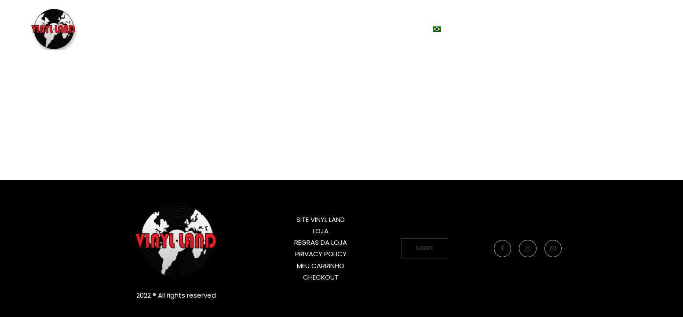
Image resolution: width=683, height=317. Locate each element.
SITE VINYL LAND (320, 219)
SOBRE (424, 248)
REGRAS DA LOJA (320, 242)
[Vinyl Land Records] (56, 41)
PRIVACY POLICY (321, 253)
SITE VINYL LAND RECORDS (290, 40)
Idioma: (425, 40)
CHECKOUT (321, 277)
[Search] (648, 41)
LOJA (373, 40)
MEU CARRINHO (320, 265)
